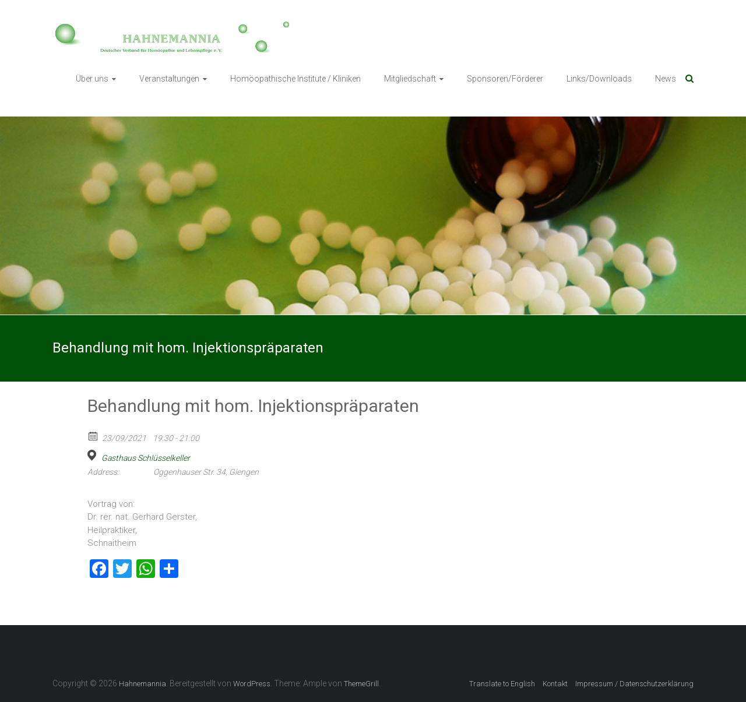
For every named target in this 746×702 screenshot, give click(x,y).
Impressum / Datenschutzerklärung (634, 683)
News (665, 78)
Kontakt (555, 683)
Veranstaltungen (169, 78)
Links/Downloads (599, 78)
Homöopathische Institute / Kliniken (295, 78)
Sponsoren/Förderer (505, 78)
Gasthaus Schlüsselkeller (145, 458)
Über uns (92, 78)
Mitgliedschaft (410, 78)
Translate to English (502, 683)
